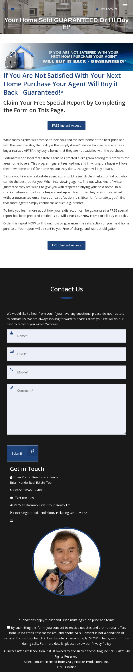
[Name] (66, 336)
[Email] (66, 354)
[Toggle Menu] (125, 5)
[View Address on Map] (66, 512)
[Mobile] (66, 372)
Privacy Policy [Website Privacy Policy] (101, 643)
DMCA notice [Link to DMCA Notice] (66, 667)
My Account (106, 9)
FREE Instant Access (66, 125)
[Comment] (66, 409)
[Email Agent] (66, 520)
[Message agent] (66, 497)
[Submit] (22, 453)
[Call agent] (5, 9)
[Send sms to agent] (13, 9)
